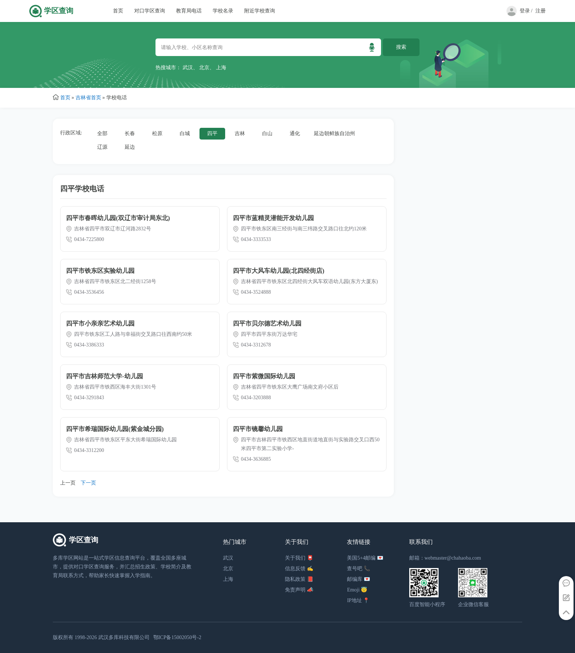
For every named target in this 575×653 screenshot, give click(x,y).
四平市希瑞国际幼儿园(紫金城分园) (115, 429)
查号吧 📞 (358, 568)
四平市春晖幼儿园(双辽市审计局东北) (118, 218)
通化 (295, 133)
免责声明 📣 (299, 590)
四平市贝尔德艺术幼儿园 (267, 323)
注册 (540, 11)
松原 (157, 133)
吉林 (240, 133)
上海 (221, 67)
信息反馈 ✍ (299, 568)
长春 (130, 133)
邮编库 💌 (358, 579)
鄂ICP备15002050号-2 (177, 637)
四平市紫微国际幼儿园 (264, 376)
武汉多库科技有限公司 (124, 637)
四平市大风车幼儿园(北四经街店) (278, 270)
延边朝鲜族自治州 (334, 133)
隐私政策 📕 (299, 579)
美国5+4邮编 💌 (365, 558)
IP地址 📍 (358, 600)
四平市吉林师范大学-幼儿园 (104, 376)
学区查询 (58, 11)
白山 (267, 133)
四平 (212, 133)
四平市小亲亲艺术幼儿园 (100, 323)
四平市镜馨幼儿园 (258, 429)
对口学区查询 (149, 11)
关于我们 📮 (299, 558)
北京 (204, 67)
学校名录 (223, 11)
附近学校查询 (259, 11)
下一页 (88, 483)
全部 (102, 133)
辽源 (102, 147)
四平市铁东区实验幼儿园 (100, 270)
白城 (185, 133)
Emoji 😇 (357, 590)
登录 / (526, 11)
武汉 (188, 67)
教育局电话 (189, 11)
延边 (130, 147)
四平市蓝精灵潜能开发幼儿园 (273, 218)
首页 (118, 11)
